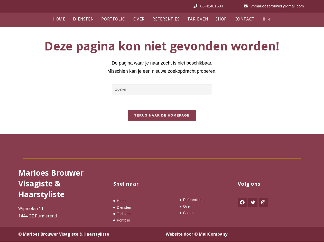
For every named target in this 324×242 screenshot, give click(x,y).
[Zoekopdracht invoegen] (162, 89)
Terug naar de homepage (162, 115)
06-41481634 (211, 6)
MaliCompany (213, 234)
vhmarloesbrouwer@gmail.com (277, 6)
